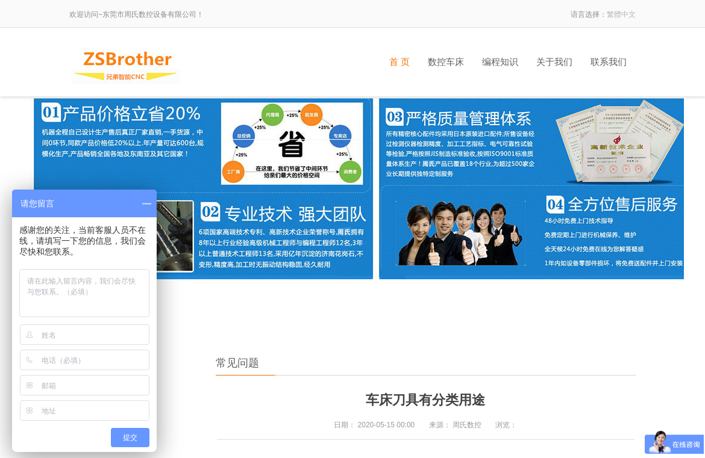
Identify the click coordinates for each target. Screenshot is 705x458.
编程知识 (500, 62)
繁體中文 (621, 14)
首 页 (399, 62)
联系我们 (609, 62)
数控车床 (446, 62)
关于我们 (554, 62)
